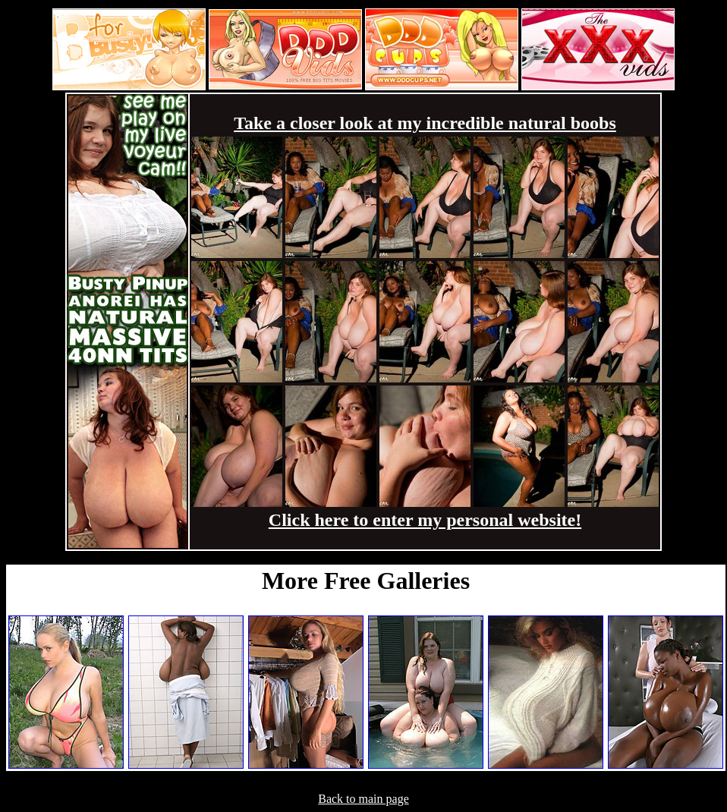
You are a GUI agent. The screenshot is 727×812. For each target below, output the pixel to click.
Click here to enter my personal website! (425, 520)
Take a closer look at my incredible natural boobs (425, 123)
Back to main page (363, 798)
